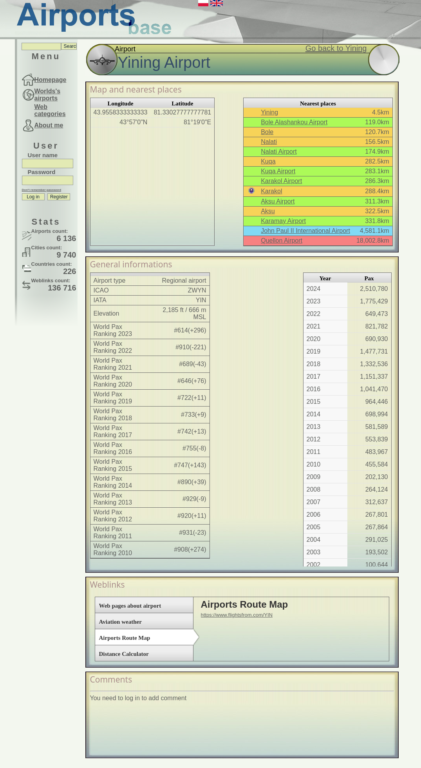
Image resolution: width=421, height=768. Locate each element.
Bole (267, 132)
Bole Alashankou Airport (294, 122)
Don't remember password (41, 190)
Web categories (50, 110)
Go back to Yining (336, 48)
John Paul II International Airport (305, 230)
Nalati (269, 141)
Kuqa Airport (278, 171)
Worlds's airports (47, 95)
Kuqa (268, 161)
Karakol (271, 191)
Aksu (268, 211)
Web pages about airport (130, 606)
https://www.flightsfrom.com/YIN (237, 615)
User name (43, 155)
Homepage (50, 79)
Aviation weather (120, 622)
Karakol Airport (281, 181)
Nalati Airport (279, 151)
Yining (269, 112)
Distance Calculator (124, 654)
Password (42, 172)
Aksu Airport (278, 201)
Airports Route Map (124, 638)
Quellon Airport (281, 240)
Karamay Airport (283, 221)
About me (48, 125)
